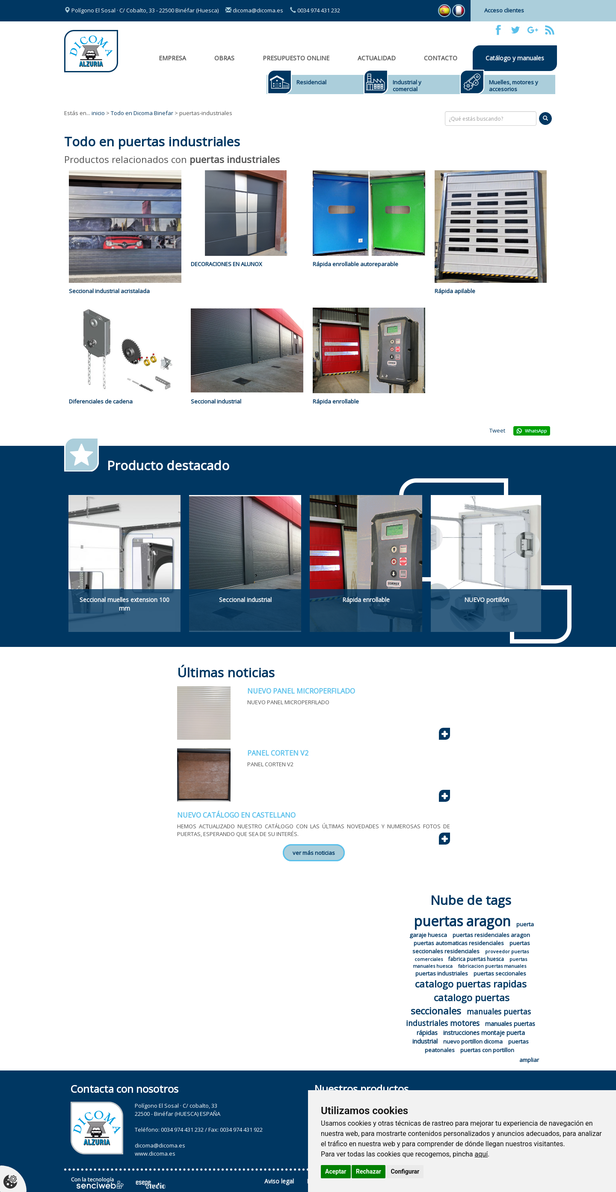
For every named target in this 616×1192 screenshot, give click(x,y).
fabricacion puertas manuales (492, 966)
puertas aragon (462, 921)
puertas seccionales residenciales (471, 947)
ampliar (529, 1060)
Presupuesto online (296, 58)
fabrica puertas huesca (476, 959)
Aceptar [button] (335, 1171)
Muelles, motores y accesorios (513, 85)
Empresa (172, 58)
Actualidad (377, 58)
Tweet (497, 430)
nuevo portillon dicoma (473, 1041)
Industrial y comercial (407, 85)
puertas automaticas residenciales (459, 943)
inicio (98, 113)
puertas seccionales (500, 973)
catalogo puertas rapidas (471, 983)
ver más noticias (314, 853)
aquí (481, 1154)
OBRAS (224, 58)
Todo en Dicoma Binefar (142, 113)
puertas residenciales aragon (491, 935)
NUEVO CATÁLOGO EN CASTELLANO (236, 815)
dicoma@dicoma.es (254, 10)
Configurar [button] (405, 1171)
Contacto (440, 58)
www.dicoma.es (155, 1153)
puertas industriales (441, 973)
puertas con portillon (487, 1050)
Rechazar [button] (368, 1171)
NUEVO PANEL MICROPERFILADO (301, 691)
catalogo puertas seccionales (460, 1004)
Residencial (311, 82)
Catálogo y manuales (515, 58)
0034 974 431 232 (315, 10)
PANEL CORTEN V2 (277, 753)
